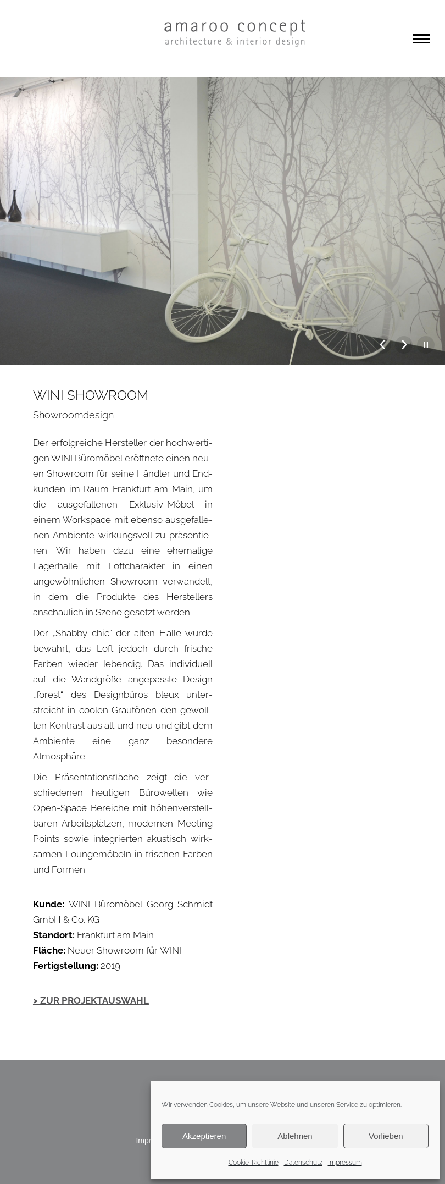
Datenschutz (303, 1162)
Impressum (345, 1162)
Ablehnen (294, 1136)
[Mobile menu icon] (421, 38)
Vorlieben (386, 1136)
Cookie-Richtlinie (254, 1162)
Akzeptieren (204, 1136)
